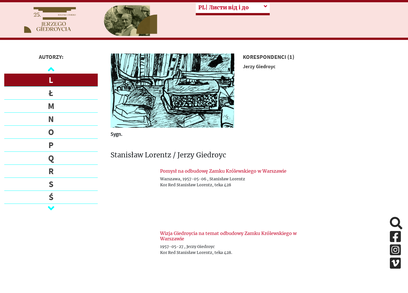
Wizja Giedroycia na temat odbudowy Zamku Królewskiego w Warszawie (228, 235)
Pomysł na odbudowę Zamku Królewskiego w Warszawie (223, 171)
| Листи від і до (223, 7)
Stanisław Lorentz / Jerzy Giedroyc (168, 155)
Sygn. (116, 134)
